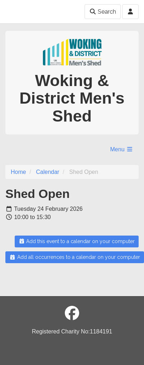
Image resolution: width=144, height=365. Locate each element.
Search (102, 11)
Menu (121, 149)
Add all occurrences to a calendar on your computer (74, 257)
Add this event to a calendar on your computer (77, 241)
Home (18, 172)
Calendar (47, 172)
